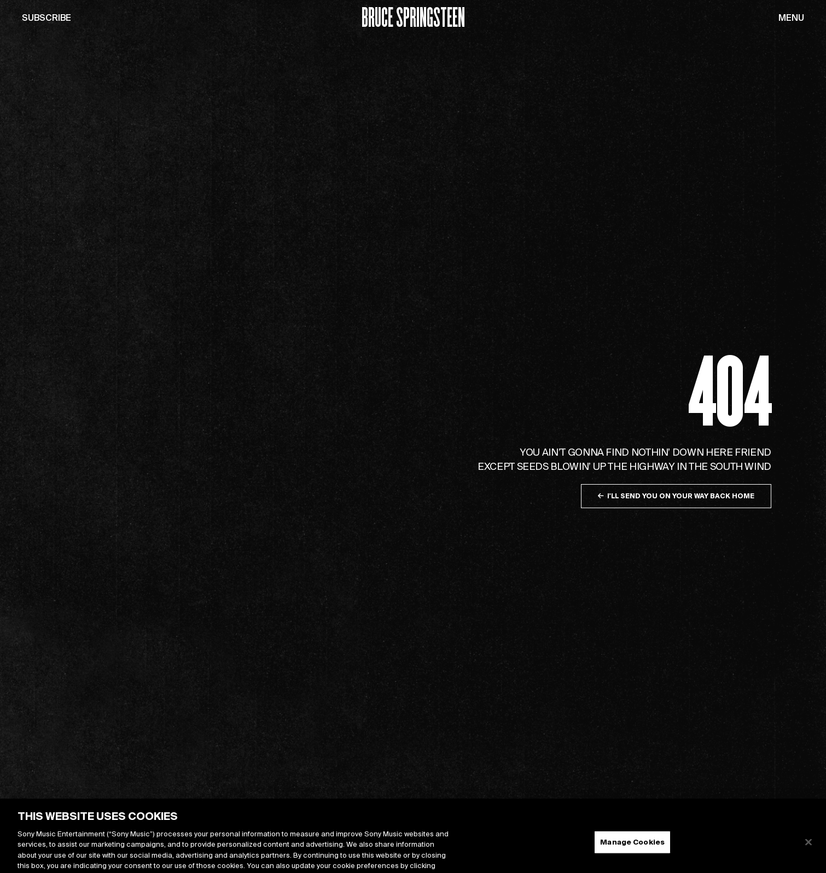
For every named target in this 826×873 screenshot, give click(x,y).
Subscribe (46, 17)
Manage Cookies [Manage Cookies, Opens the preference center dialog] (632, 847)
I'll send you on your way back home (676, 495)
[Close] (808, 848)
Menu (791, 17)
